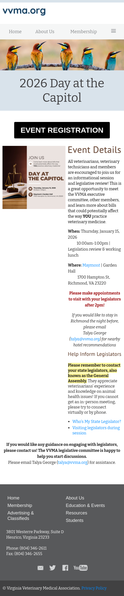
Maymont (91, 265)
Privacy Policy (94, 588)
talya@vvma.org (85, 339)
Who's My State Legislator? (96, 421)
